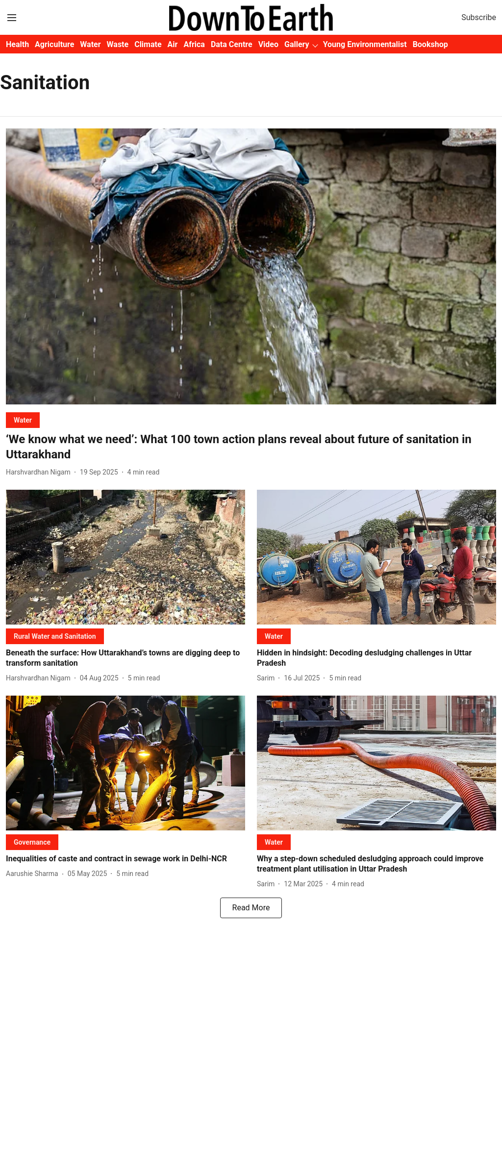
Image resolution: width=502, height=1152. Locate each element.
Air (173, 44)
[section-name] (23, 420)
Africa (193, 44)
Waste (118, 44)
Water (90, 44)
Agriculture (54, 44)
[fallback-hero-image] (251, 266)
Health (17, 44)
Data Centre (231, 44)
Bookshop (430, 44)
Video (268, 44)
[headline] (251, 447)
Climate (147, 44)
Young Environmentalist (365, 44)
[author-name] (40, 472)
